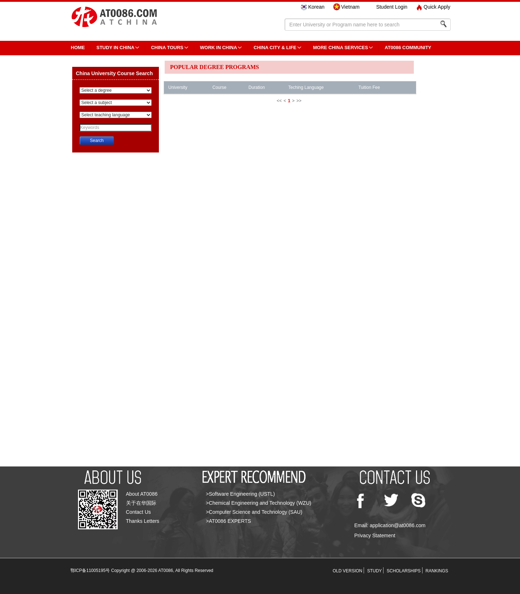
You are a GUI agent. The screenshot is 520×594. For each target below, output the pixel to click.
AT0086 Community (408, 47)
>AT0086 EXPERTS (228, 521)
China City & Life (275, 47)
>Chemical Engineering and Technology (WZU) (258, 503)
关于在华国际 (141, 503)
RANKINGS (436, 570)
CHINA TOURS (167, 47)
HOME (78, 47)
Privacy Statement (374, 535)
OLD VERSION (347, 570)
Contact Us (138, 512)
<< (279, 100)
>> (299, 100)
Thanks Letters (143, 521)
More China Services (340, 47)
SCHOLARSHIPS (404, 570)
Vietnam (350, 7)
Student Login (391, 7)
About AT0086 (142, 494)
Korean (316, 7)
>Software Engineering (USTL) (240, 494)
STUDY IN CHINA (115, 47)
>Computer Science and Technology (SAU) (254, 512)
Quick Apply (437, 7)
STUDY (374, 570)
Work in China (218, 47)
